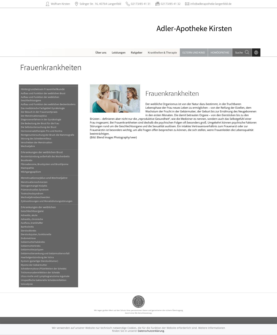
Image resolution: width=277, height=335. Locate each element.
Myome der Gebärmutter (34, 264)
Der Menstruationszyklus (34, 115)
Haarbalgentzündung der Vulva (37, 257)
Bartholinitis (27, 226)
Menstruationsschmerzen (34, 182)
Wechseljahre (28, 146)
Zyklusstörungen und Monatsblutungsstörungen (46, 201)
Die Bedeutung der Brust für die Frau (40, 123)
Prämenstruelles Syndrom (35, 189)
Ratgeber (136, 52)
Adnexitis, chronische (32, 219)
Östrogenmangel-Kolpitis (34, 185)
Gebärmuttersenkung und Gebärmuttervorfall (45, 253)
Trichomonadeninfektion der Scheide (40, 272)
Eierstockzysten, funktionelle (36, 234)
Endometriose (28, 238)
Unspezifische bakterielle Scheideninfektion (43, 280)
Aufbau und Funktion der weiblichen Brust (43, 93)
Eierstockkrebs (28, 230)
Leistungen (118, 52)
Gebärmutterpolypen (32, 249)
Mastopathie (27, 167)
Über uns (100, 52)
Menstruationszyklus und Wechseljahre (44, 178)
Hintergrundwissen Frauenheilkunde (43, 89)
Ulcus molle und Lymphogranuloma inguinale (45, 276)
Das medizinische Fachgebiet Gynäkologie (43, 108)
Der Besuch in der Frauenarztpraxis (39, 111)
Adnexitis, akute (29, 215)
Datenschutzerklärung (151, 331)
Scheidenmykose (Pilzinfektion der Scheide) (43, 268)
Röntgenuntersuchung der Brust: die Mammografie (47, 134)
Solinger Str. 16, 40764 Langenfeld (100, 3)
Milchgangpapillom (31, 171)
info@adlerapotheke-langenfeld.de (210, 3)
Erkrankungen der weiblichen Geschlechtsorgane (38, 209)
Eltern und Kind (193, 52)
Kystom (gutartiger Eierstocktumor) (39, 261)
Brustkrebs (26, 160)
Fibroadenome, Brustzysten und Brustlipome (44, 164)
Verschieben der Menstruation (36, 142)
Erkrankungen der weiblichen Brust (42, 152)
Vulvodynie (27, 284)
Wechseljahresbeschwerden (35, 197)
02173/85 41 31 (141, 3)
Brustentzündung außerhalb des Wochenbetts (45, 156)
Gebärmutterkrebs (30, 245)
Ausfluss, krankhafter (32, 222)
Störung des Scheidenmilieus (36, 138)
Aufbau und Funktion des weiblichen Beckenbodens (48, 104)
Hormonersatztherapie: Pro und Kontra (41, 131)
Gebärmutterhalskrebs (33, 241)
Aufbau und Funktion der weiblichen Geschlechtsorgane (40, 99)
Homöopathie (220, 52)
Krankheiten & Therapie (162, 52)
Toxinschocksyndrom (32, 193)
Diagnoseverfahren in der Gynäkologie (41, 119)
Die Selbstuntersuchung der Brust (38, 127)
